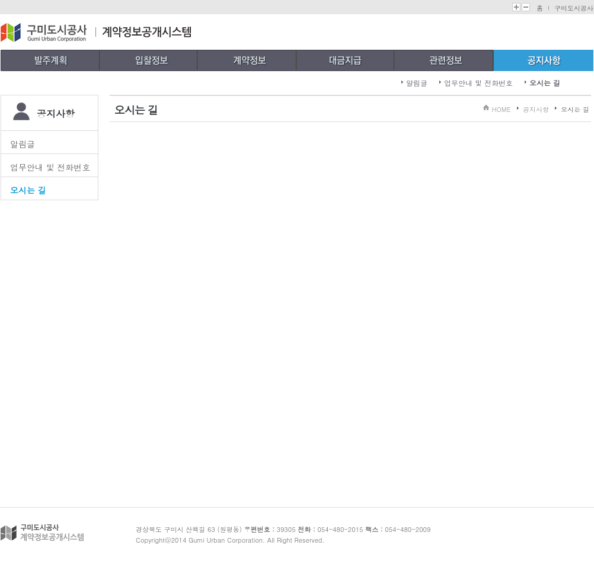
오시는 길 (544, 83)
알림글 (416, 83)
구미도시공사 (573, 8)
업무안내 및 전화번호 (478, 83)
